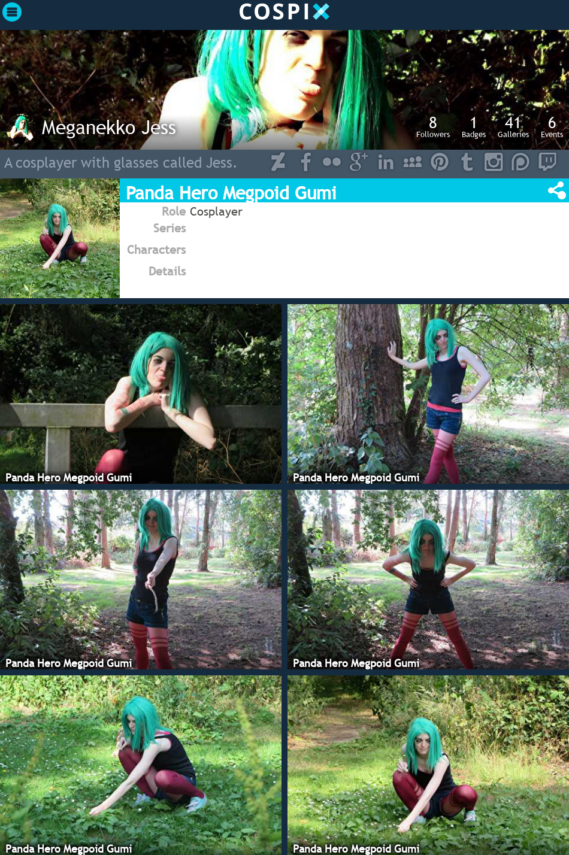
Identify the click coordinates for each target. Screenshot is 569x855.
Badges (474, 126)
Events (552, 126)
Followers (433, 126)
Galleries (513, 126)
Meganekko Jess (109, 127)
